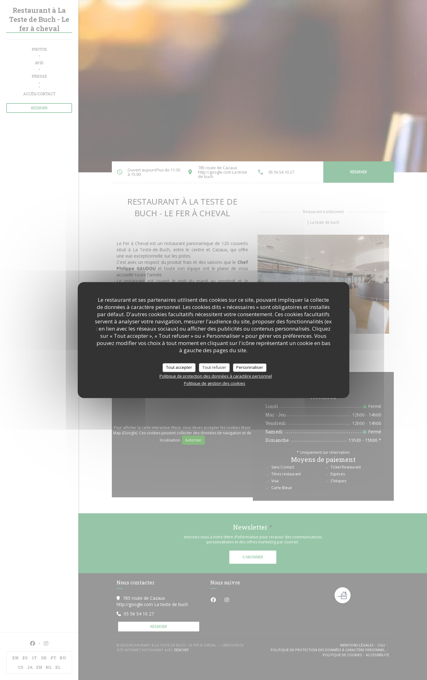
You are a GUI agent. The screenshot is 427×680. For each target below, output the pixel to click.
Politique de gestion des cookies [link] (214, 383)
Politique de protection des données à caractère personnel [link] (215, 376)
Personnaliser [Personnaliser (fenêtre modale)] (249, 367)
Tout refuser (214, 367)
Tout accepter (179, 367)
